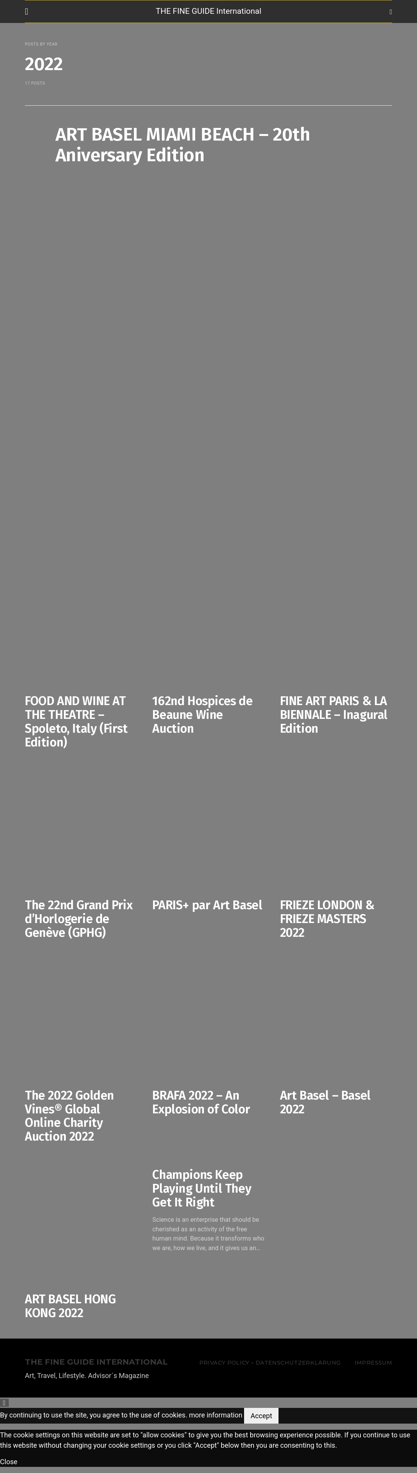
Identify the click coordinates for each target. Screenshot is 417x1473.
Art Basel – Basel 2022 (325, 1102)
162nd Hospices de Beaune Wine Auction (202, 715)
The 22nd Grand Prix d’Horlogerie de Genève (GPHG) (78, 919)
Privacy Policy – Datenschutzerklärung (269, 1362)
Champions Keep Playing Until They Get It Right (201, 1188)
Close (8, 1462)
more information (216, 1415)
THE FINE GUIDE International (208, 11)
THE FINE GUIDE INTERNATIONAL (96, 1362)
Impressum (373, 1362)
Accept (261, 1416)
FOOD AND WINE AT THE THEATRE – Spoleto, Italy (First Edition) (76, 721)
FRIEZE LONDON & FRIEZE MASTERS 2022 (327, 919)
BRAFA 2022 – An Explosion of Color (201, 1102)
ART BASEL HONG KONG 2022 (70, 1306)
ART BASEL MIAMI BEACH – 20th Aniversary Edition (182, 144)
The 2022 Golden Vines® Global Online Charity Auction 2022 (69, 1116)
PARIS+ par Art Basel (207, 905)
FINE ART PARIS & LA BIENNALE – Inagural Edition (334, 715)
